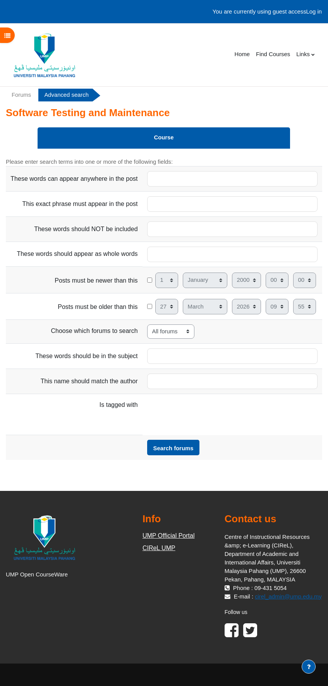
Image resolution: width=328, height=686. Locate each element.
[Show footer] (309, 667)
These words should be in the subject (86, 356)
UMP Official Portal (169, 535)
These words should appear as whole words (77, 253)
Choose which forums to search (94, 331)
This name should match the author (89, 381)
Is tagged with (119, 404)
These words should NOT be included (85, 229)
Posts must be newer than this (96, 280)
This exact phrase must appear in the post (80, 204)
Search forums (173, 448)
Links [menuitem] (303, 54)
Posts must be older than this (97, 307)
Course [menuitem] (163, 137)
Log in (314, 12)
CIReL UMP (159, 548)
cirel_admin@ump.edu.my (288, 596)
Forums (21, 95)
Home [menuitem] (242, 54)
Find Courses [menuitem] (273, 54)
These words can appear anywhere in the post (73, 178)
